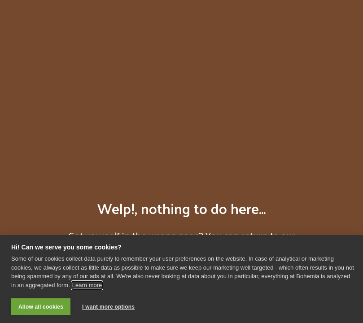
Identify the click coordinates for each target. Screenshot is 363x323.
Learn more (87, 285)
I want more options (108, 307)
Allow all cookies (40, 307)
